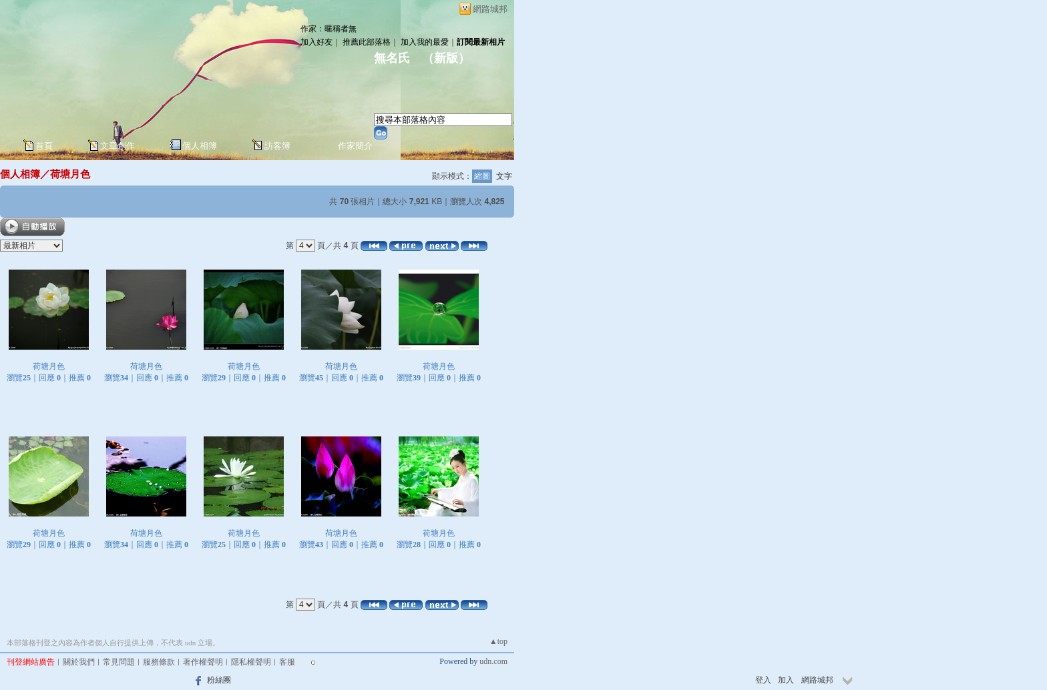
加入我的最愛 (425, 42)
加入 (786, 680)
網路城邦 (490, 9)
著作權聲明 (203, 662)
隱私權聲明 (251, 662)
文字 (504, 176)
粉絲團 (219, 680)
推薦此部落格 (367, 42)
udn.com (493, 661)
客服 (287, 662)
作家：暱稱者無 (328, 28)
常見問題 (119, 662)
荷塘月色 (70, 174)
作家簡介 (355, 146)
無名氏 (392, 58)
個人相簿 (199, 146)
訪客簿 (277, 146)
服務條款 (159, 662)
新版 (446, 58)
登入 (763, 680)
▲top (498, 641)
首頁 (44, 146)
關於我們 (79, 662)
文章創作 (117, 146)
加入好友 (316, 42)
